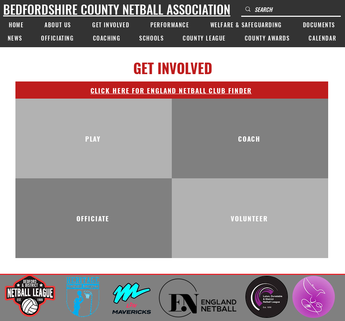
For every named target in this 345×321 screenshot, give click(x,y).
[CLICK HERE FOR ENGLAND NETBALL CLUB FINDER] (171, 90)
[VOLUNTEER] (250, 218)
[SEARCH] (290, 9)
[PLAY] (93, 138)
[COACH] (250, 138)
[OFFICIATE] (93, 218)
